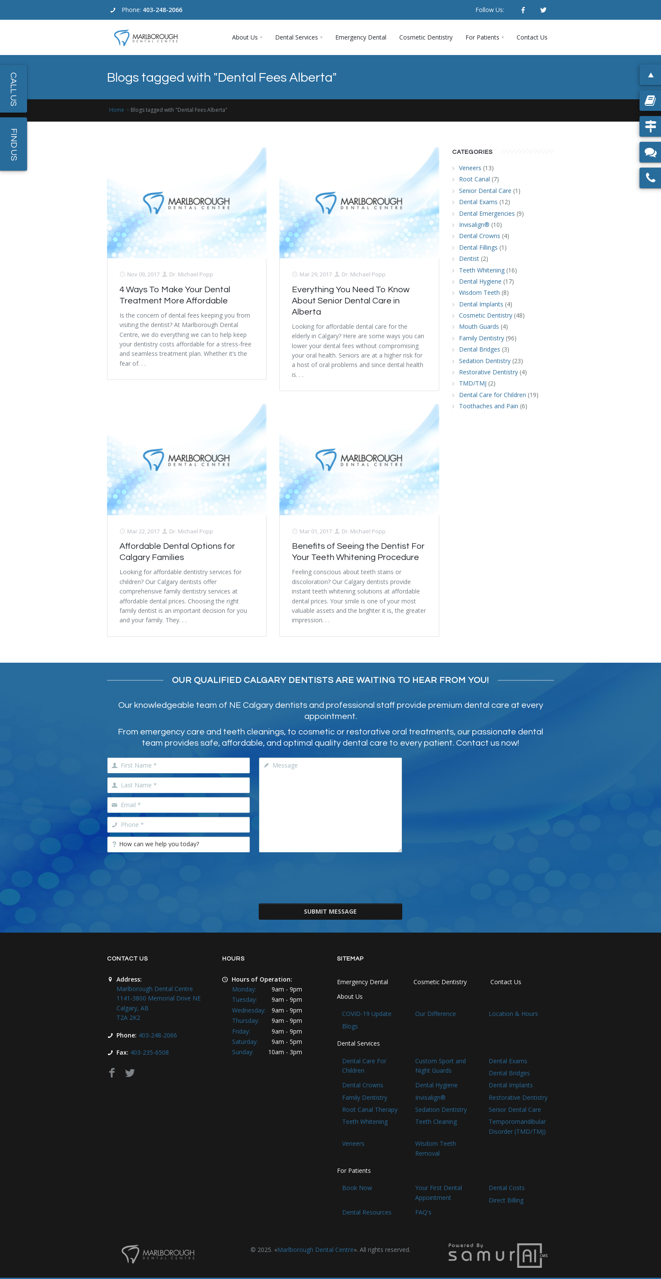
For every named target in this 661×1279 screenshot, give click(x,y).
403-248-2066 (162, 10)
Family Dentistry (481, 338)
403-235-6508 (149, 1052)
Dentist (469, 258)
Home (116, 109)
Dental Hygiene (480, 281)
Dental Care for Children (492, 395)
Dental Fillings (478, 247)
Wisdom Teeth (479, 292)
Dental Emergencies (487, 213)
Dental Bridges (479, 349)
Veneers (470, 168)
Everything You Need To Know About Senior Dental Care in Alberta (351, 300)
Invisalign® (474, 224)
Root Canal (474, 179)
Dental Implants (481, 304)
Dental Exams (478, 202)
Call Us (13, 89)
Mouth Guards (479, 326)
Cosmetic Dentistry (485, 315)
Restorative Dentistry (488, 372)
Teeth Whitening (482, 270)
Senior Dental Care (485, 191)
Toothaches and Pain (488, 406)
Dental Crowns (479, 236)
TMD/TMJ (473, 383)
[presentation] (330, 877)
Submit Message (330, 911)
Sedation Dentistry (485, 361)
